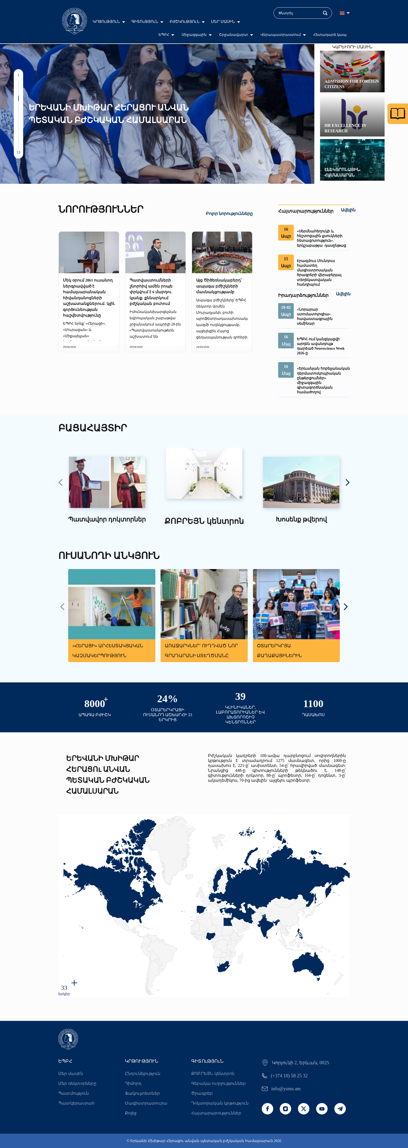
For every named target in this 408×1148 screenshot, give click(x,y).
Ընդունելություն (143, 1073)
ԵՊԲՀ (163, 35)
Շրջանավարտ (233, 35)
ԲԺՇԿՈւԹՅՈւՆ (185, 21)
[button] (18, 82)
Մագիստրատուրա (146, 1103)
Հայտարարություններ (216, 1113)
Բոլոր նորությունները (229, 213)
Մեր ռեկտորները (77, 1083)
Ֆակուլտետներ (142, 1093)
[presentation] (60, 483)
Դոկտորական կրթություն (219, 1103)
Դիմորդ (133, 1083)
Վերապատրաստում (280, 35)
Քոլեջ (131, 1113)
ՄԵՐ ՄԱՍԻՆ (223, 21)
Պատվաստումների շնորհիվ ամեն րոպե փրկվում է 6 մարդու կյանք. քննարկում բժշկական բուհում (151, 292)
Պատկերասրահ (76, 1103)
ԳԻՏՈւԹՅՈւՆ (144, 21)
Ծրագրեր (202, 1093)
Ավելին (348, 210)
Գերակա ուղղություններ (218, 1083)
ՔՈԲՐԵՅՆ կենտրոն (212, 1073)
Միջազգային (194, 35)
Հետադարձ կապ (330, 35)
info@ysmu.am (286, 1088)
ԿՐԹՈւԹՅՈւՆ (106, 21)
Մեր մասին (70, 1073)
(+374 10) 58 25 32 (289, 1075)
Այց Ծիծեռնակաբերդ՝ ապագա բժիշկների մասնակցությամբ (219, 286)
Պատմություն (73, 1093)
